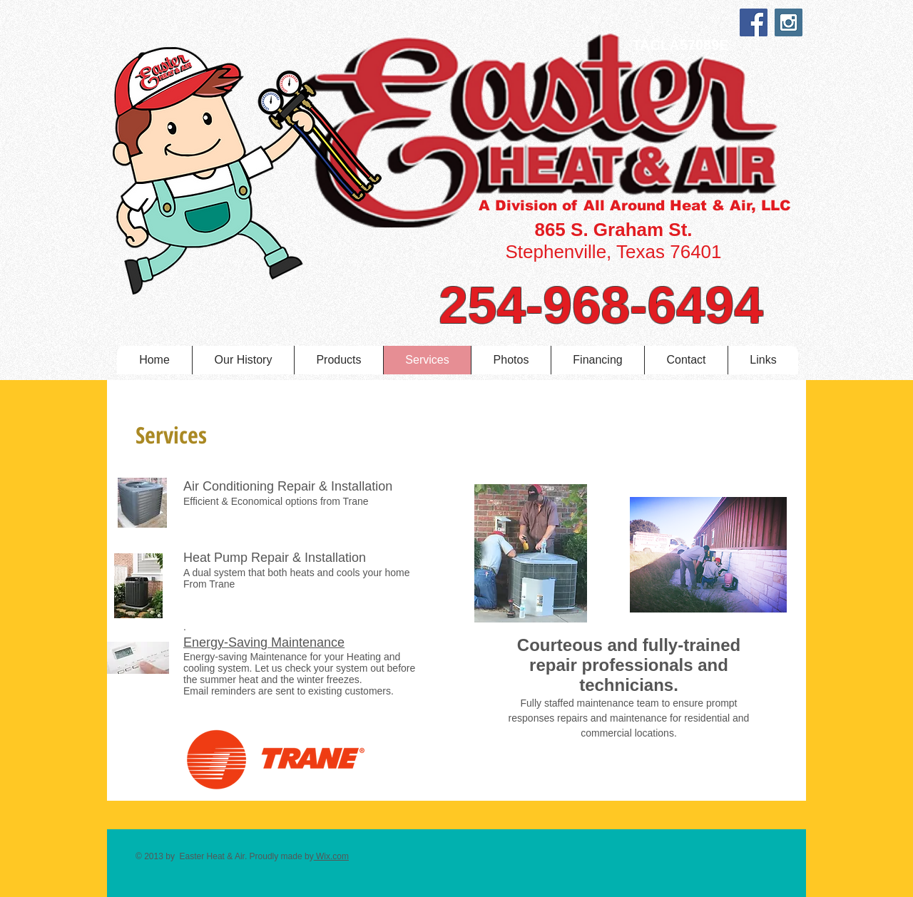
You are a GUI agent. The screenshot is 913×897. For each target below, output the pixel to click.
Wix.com (331, 856)
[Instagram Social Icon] (788, 22)
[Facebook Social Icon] (753, 22)
